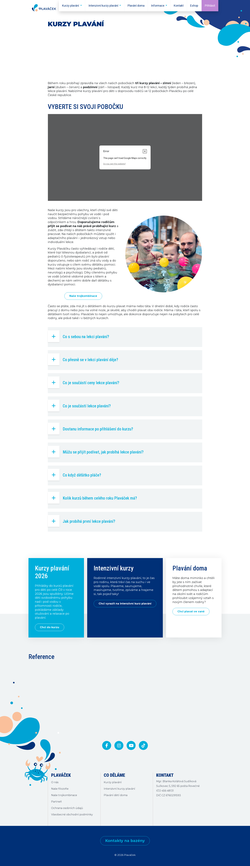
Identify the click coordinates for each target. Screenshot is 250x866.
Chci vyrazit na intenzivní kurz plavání (125, 603)
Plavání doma (136, 5)
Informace (157, 5)
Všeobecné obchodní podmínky (72, 814)
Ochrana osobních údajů (67, 808)
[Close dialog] (145, 151)
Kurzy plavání (70, 5)
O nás (54, 782)
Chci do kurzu (49, 627)
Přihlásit (210, 5)
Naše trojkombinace (83, 295)
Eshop (194, 5)
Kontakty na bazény (125, 840)
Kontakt (179, 5)
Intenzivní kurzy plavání (103, 5)
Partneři (56, 801)
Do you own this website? (114, 164)
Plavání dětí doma (115, 795)
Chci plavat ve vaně (190, 611)
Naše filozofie (60, 788)
